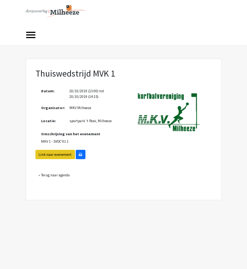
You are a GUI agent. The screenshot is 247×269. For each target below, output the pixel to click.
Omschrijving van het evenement (70, 134)
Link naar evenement (55, 154)
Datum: (47, 91)
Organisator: (52, 107)
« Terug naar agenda (54, 175)
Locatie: (48, 120)
